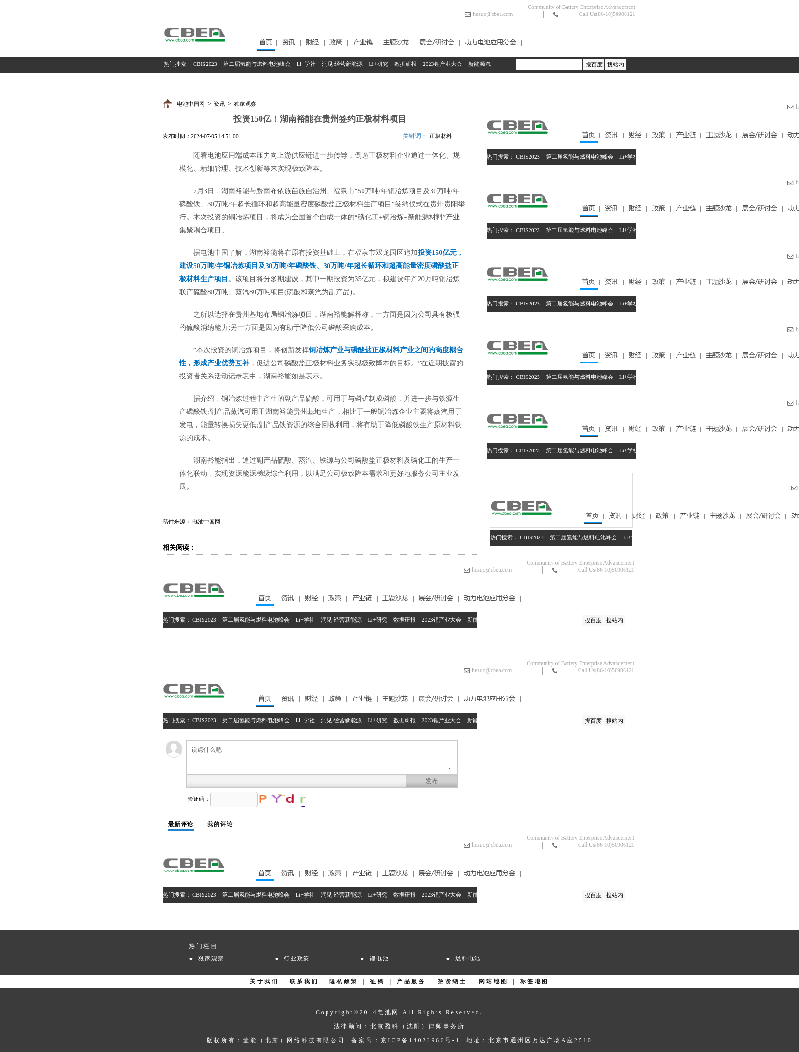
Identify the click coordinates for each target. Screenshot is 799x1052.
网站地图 (493, 981)
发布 (431, 780)
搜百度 (594, 64)
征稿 (377, 981)
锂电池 (379, 958)
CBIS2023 (205, 64)
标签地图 (534, 981)
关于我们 (264, 981)
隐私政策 (343, 981)
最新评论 (181, 824)
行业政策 (297, 958)
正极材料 (440, 136)
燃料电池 (468, 958)
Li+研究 (378, 64)
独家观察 (245, 104)
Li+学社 (306, 64)
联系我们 (304, 981)
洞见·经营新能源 (342, 64)
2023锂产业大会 (442, 64)
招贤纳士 (452, 981)
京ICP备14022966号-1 (420, 1040)
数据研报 (405, 64)
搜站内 (615, 64)
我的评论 (220, 824)
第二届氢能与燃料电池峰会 (257, 64)
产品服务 (411, 981)
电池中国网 (191, 104)
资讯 (219, 104)
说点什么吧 (321, 757)
